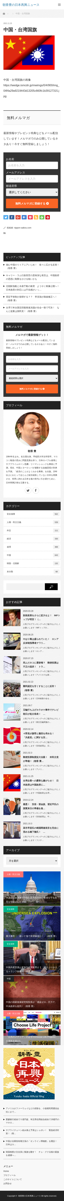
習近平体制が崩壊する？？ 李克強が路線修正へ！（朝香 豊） (31, 298)
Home (6, 1171)
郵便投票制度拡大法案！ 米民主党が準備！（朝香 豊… (41, 759)
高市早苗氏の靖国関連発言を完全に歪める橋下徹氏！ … (41, 830)
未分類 (33, 572)
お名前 (10, 159)
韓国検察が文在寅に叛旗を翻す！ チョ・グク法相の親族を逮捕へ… (32, 1153)
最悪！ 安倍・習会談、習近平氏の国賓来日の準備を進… (41, 806)
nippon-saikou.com (22, 228)
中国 (33, 555)
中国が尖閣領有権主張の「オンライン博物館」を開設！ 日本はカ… (32, 1143)
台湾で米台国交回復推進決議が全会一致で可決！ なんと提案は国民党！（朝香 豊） (32, 309)
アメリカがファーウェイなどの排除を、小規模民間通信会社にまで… (32, 1110)
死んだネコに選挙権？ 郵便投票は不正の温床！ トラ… (41, 664)
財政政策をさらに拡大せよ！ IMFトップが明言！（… (41, 617)
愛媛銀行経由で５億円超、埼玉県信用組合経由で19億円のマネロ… (32, 1121)
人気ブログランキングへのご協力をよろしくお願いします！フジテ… (42, 838)
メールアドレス (15, 172)
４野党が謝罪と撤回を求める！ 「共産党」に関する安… (39, 735)
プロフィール (9, 1175)
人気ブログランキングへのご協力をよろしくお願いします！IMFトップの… (42, 626)
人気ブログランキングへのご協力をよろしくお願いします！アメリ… (42, 767)
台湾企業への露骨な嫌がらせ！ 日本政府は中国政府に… (41, 782)
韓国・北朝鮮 (33, 563)
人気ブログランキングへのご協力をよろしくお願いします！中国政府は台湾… (42, 791)
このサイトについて (12, 1179)
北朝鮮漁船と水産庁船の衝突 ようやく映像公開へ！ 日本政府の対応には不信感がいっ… (33, 288)
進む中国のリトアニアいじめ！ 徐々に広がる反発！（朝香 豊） (32, 266)
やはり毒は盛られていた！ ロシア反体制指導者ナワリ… (41, 641)
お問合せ (7, 1183)
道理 (33, 547)
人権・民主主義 (33, 522)
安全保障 (33, 514)
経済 (33, 539)
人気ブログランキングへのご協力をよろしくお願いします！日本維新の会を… (42, 696)
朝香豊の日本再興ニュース (29, 1196)
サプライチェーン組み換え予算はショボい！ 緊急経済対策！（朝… (32, 1132)
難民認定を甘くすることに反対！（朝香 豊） (39, 688)
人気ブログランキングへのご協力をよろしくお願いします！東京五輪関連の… (42, 720)
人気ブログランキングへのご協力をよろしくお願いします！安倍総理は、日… (42, 744)
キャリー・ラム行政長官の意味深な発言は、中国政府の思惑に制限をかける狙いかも (32, 277)
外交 (33, 530)
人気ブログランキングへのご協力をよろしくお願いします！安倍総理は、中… (42, 815)
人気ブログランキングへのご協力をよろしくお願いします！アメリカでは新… (42, 673)
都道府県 (11, 185)
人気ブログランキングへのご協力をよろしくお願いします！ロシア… (42, 649)
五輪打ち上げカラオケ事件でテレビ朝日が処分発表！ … (41, 712)
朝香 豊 (32, 451)
